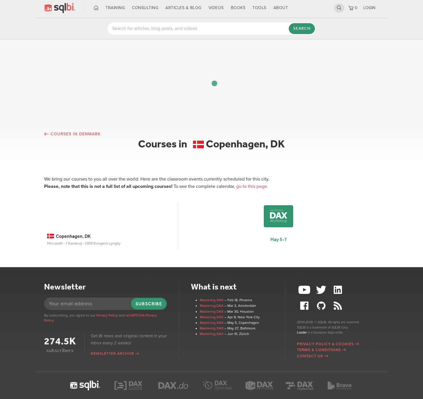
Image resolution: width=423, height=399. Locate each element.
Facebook (305, 305)
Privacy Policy (107, 315)
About (280, 7)
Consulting (145, 7)
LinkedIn (338, 290)
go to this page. (252, 186)
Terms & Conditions (319, 350)
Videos (216, 7)
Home (96, 8)
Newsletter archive (112, 353)
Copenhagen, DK (69, 236)
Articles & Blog (183, 7)
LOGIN (369, 7)
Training (115, 7)
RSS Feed (338, 305)
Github (322, 305)
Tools (259, 7)
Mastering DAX (212, 300)
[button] (214, 83)
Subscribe (148, 304)
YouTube (305, 290)
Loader (302, 332)
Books (238, 7)
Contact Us (310, 356)
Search (339, 8)
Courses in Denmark (76, 134)
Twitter (322, 290)
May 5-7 (278, 239)
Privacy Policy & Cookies (325, 344)
